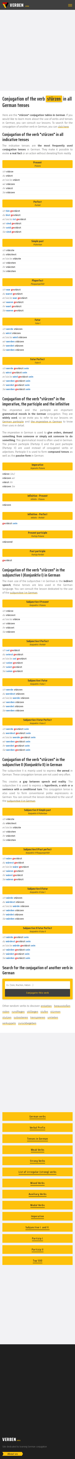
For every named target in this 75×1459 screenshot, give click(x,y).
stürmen (55, 1011)
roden (5, 1011)
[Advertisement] (37, 50)
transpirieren (37, 1017)
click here (63, 126)
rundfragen (18, 1011)
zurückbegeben (27, 1023)
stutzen (6, 1017)
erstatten (46, 1005)
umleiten (52, 1017)
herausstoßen (62, 1005)
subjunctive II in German (21, 800)
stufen (44, 1011)
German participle (13, 421)
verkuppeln (9, 1023)
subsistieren (21, 1017)
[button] (69, 5)
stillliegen (32, 1011)
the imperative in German (46, 421)
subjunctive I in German (23, 592)
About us (12, 1454)
